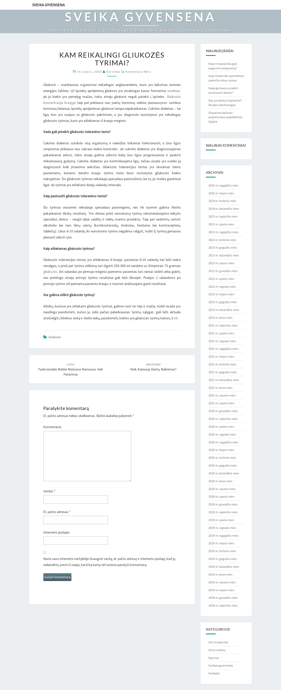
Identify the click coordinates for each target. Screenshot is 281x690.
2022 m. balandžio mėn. (223, 310)
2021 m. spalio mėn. (221, 333)
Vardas (49, 491)
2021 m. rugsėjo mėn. (222, 341)
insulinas (173, 90)
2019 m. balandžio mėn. (223, 567)
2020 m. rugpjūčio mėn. (223, 442)
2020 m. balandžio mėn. (223, 473)
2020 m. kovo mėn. (220, 481)
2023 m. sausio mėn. (221, 263)
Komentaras (52, 427)
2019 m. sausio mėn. (221, 590)
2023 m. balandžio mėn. (223, 255)
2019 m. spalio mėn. (221, 520)
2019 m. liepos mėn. (221, 543)
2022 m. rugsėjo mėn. (222, 286)
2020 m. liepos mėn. (221, 450)
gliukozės (50, 271)
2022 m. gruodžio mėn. (223, 271)
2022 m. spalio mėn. (221, 279)
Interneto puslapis (56, 532)
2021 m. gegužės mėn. (222, 372)
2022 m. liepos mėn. (221, 294)
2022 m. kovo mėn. (220, 318)
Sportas (213, 658)
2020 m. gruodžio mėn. (223, 411)
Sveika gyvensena (48, 4)
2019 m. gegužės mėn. (222, 559)
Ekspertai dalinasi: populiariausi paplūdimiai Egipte (225, 117)
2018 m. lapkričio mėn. (223, 605)
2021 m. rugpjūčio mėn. (223, 349)
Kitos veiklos (217, 650)
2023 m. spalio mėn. (221, 224)
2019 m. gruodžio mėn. (223, 504)
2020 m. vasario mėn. (222, 489)
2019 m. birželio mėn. (222, 551)
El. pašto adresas (57, 512)
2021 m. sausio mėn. (221, 403)
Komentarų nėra (138, 71)
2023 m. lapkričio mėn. (223, 216)
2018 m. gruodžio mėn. (223, 598)
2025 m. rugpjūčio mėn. (223, 185)
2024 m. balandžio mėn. (223, 209)
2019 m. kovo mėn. (220, 574)
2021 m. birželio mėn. (222, 364)
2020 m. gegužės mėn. (222, 465)
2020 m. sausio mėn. (221, 496)
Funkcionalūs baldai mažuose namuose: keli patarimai (70, 369)
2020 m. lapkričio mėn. (223, 419)
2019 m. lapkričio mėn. (223, 512)
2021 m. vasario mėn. (222, 395)
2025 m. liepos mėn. (221, 193)
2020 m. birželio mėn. (222, 458)
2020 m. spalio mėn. (221, 426)
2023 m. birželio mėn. (222, 240)
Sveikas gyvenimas (220, 665)
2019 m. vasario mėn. (222, 582)
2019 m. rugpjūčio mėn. (223, 535)
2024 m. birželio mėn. (222, 201)
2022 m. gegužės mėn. (222, 302)
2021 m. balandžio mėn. (223, 380)
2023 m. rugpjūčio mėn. (223, 232)
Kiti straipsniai (218, 642)
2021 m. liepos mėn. (221, 356)
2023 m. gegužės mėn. (222, 247)
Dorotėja (113, 71)
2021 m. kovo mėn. (220, 388)
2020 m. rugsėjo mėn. (222, 434)
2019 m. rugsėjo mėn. (222, 528)
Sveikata (54, 337)
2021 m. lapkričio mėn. (223, 325)
